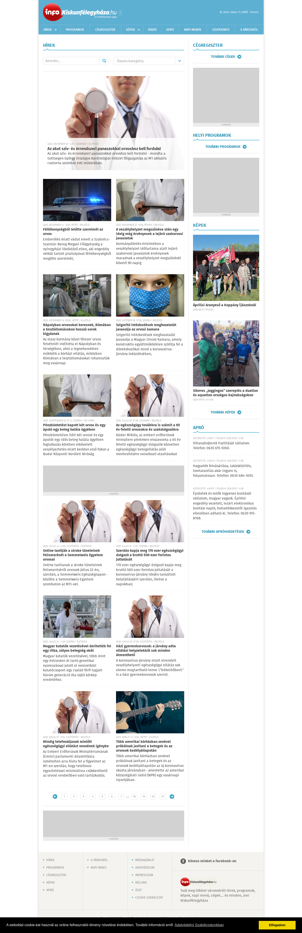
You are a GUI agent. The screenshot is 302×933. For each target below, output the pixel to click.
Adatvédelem (144, 867)
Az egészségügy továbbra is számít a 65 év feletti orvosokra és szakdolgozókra (148, 427)
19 (144, 796)
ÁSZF (138, 890)
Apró (170, 29)
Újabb (55, 796)
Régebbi (172, 796)
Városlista (120, 12)
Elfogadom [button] (277, 925)
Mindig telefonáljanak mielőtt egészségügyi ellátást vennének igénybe (76, 744)
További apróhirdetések (223, 532)
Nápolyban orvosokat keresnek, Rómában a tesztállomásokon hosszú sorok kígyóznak (77, 329)
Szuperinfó (220, 29)
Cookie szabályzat (149, 897)
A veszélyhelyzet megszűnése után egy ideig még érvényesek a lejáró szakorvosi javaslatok (149, 234)
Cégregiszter (105, 29)
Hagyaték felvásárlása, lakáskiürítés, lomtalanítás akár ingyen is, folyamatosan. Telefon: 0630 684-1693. (223, 471)
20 (153, 796)
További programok (222, 147)
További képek (223, 412)
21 (162, 796)
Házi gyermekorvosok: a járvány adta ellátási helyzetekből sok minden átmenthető (146, 651)
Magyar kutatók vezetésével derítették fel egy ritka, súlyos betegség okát (77, 648)
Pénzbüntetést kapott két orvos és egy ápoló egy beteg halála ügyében (74, 427)
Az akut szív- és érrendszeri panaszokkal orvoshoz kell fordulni (104, 149)
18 (134, 796)
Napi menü (98, 867)
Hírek (47, 29)
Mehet (104, 61)
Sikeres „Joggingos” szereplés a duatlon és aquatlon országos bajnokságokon (225, 393)
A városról (249, 29)
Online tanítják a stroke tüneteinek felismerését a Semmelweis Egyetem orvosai (73, 555)
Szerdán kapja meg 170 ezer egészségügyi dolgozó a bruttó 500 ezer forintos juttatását (150, 555)
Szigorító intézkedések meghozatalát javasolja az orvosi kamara (146, 327)
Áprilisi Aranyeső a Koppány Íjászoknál (224, 305)
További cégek (223, 57)
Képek (130, 29)
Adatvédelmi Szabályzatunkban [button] (199, 925)
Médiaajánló (144, 860)
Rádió (152, 29)
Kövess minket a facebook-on (212, 861)
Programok (75, 29)
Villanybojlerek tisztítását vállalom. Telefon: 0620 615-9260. (221, 446)
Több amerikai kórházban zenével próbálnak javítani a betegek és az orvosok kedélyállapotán (144, 746)
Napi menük (192, 29)
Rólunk (141, 882)
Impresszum (144, 875)
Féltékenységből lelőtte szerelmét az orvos (73, 232)
